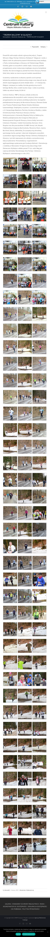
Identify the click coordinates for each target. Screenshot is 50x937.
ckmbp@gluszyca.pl (25, 3)
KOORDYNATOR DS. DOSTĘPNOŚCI (15, 906)
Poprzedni (35, 47)
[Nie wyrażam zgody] (48, 932)
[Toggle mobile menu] (46, 12)
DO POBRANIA (16, 909)
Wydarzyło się (30, 890)
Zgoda (18, 934)
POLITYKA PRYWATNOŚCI (31, 909)
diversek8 (7, 890)
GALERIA (8, 904)
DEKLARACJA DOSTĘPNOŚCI (37, 906)
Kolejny (43, 47)
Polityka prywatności (29, 934)
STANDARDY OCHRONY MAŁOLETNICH (25, 904)
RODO (42, 904)
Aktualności (23, 890)
